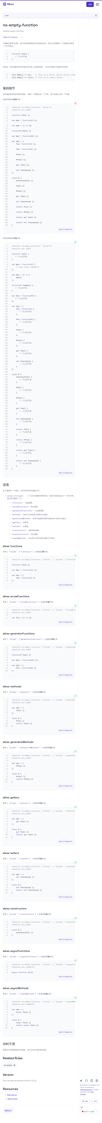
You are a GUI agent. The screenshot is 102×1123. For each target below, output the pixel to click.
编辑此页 (8, 1110)
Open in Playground (65, 229)
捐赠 (90, 4)
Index (51, 15)
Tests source (12, 1099)
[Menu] (97, 4)
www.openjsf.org (86, 1089)
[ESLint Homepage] (8, 4)
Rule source (12, 1095)
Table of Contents (12, 37)
